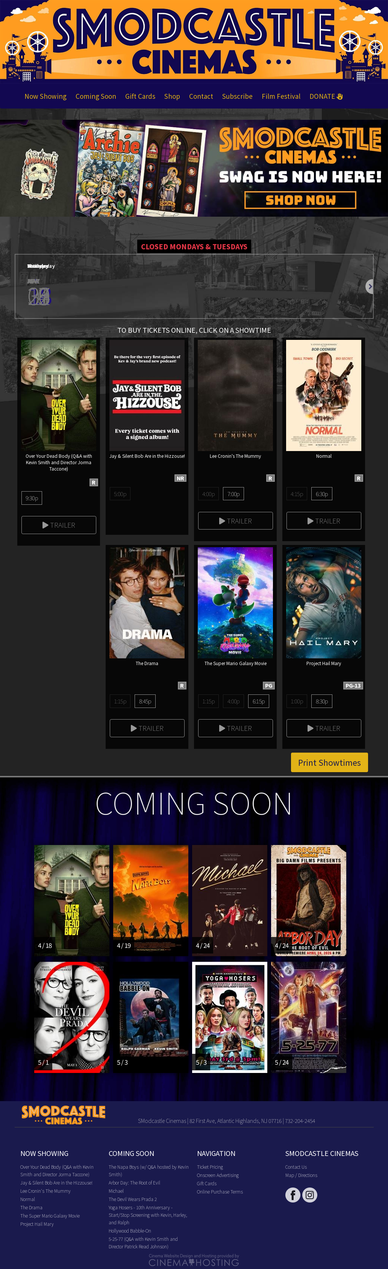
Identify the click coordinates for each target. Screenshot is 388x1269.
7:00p (233, 494)
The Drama (31, 1207)
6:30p (322, 494)
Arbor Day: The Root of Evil (134, 1182)
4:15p (297, 494)
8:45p (145, 701)
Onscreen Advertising (218, 1175)
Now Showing (45, 96)
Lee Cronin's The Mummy (45, 1191)
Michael (116, 1191)
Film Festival (281, 96)
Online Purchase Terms (220, 1191)
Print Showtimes (329, 762)
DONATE (326, 96)
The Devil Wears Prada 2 (133, 1199)
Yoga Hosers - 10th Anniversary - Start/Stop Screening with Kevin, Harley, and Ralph (148, 1214)
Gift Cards (140, 96)
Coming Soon (96, 96)
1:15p (120, 701)
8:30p (322, 701)
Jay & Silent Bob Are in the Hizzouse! (56, 1182)
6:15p (259, 701)
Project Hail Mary (37, 1224)
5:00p (120, 494)
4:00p (208, 494)
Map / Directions (301, 1175)
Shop (172, 96)
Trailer (58, 525)
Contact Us (296, 1166)
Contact (201, 96)
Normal (27, 1199)
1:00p (297, 701)
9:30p (32, 498)
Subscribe (237, 96)
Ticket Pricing (210, 1166)
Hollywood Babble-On (130, 1230)
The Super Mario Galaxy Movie (50, 1215)
